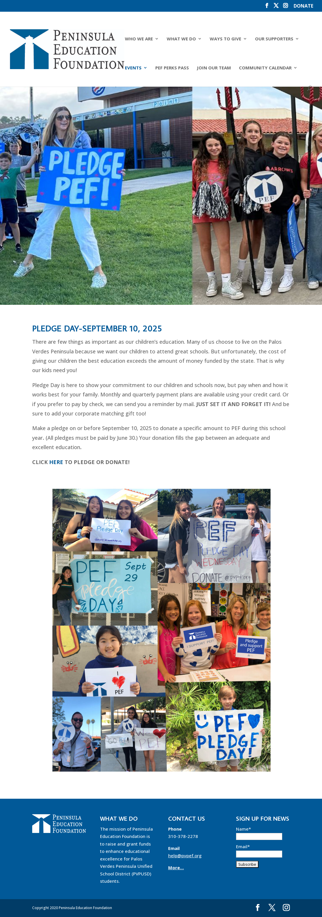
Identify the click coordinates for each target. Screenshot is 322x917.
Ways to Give (225, 39)
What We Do (181, 39)
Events (133, 68)
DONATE (303, 6)
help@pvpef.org (185, 855)
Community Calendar (265, 68)
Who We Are (139, 39)
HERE (56, 462)
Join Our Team (214, 68)
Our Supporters (274, 39)
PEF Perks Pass (172, 68)
